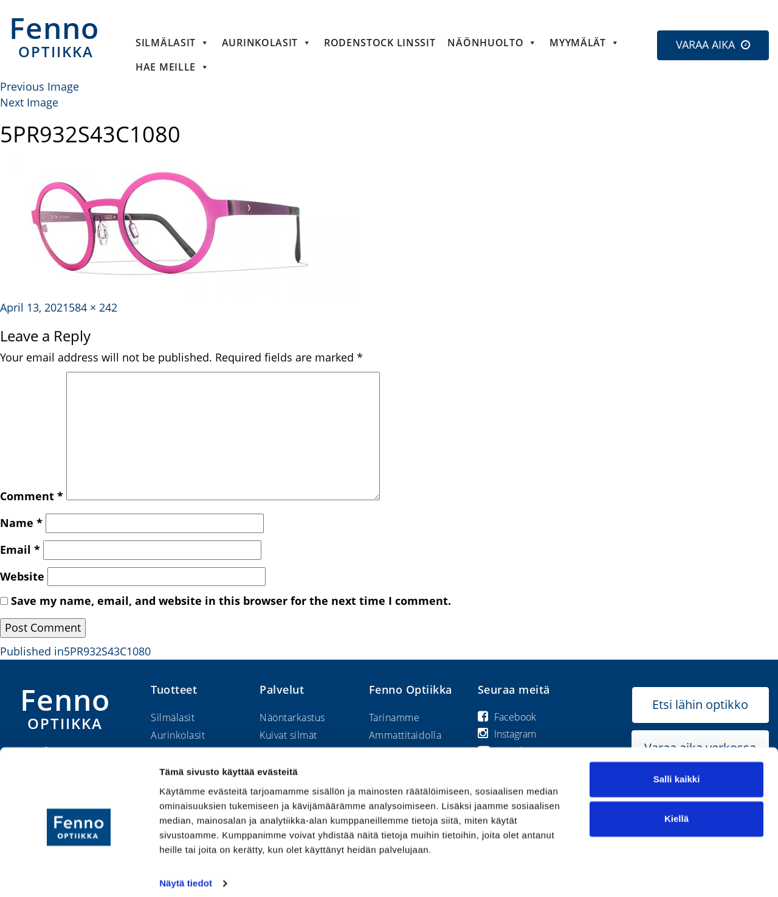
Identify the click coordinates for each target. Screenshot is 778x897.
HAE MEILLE (173, 67)
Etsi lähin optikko (700, 704)
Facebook (507, 717)
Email (20, 549)
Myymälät (584, 42)
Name (21, 522)
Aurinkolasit (267, 42)
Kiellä (676, 808)
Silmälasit (173, 42)
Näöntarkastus (292, 717)
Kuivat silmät (288, 735)
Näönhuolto (492, 42)
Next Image (29, 102)
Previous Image (39, 86)
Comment (31, 496)
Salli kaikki (676, 769)
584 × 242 (93, 307)
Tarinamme (394, 717)
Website (22, 576)
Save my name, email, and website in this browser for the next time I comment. (231, 600)
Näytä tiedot (185, 873)
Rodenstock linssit (380, 42)
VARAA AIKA (705, 44)
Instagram (507, 734)
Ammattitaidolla (405, 735)
